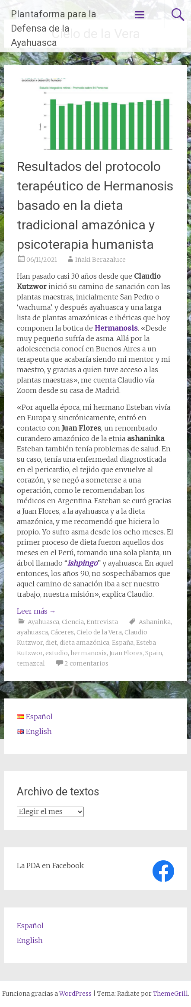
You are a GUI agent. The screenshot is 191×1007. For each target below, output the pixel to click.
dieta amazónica (84, 643)
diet (51, 643)
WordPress (75, 993)
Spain (153, 653)
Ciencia (73, 622)
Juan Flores (126, 653)
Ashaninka (155, 622)
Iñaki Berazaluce (100, 260)
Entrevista (102, 622)
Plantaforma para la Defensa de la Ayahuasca (53, 28)
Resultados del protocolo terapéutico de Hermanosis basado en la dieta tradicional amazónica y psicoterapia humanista (95, 205)
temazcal (31, 663)
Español (30, 925)
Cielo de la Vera (99, 632)
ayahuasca (32, 632)
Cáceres (62, 632)
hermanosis (88, 653)
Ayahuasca (43, 622)
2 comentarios (86, 663)
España (123, 643)
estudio (56, 653)
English (30, 940)
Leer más (36, 611)
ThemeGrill (170, 993)
